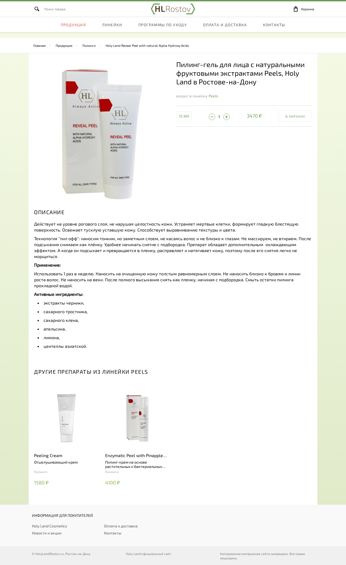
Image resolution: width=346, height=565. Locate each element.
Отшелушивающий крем (56, 462)
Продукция (73, 31)
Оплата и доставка (225, 31)
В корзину (295, 116)
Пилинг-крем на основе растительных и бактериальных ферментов (133, 464)
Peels (213, 96)
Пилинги (89, 45)
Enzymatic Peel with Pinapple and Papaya (134, 456)
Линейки (112, 31)
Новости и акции (46, 533)
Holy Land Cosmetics (49, 526)
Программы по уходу (162, 31)
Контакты (274, 31)
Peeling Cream (48, 455)
